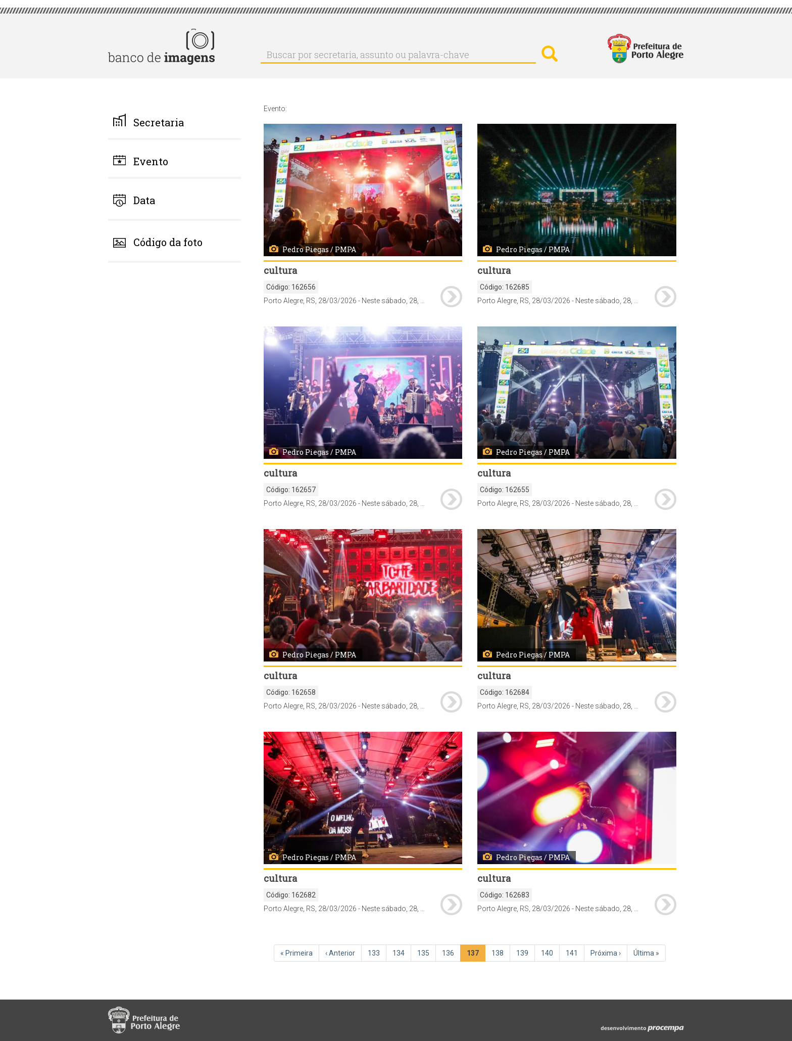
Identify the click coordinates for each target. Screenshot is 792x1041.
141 (575, 952)
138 (500, 952)
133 (377, 952)
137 (476, 955)
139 (525, 952)
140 (550, 952)
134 (401, 952)
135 (426, 952)
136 (451, 952)
